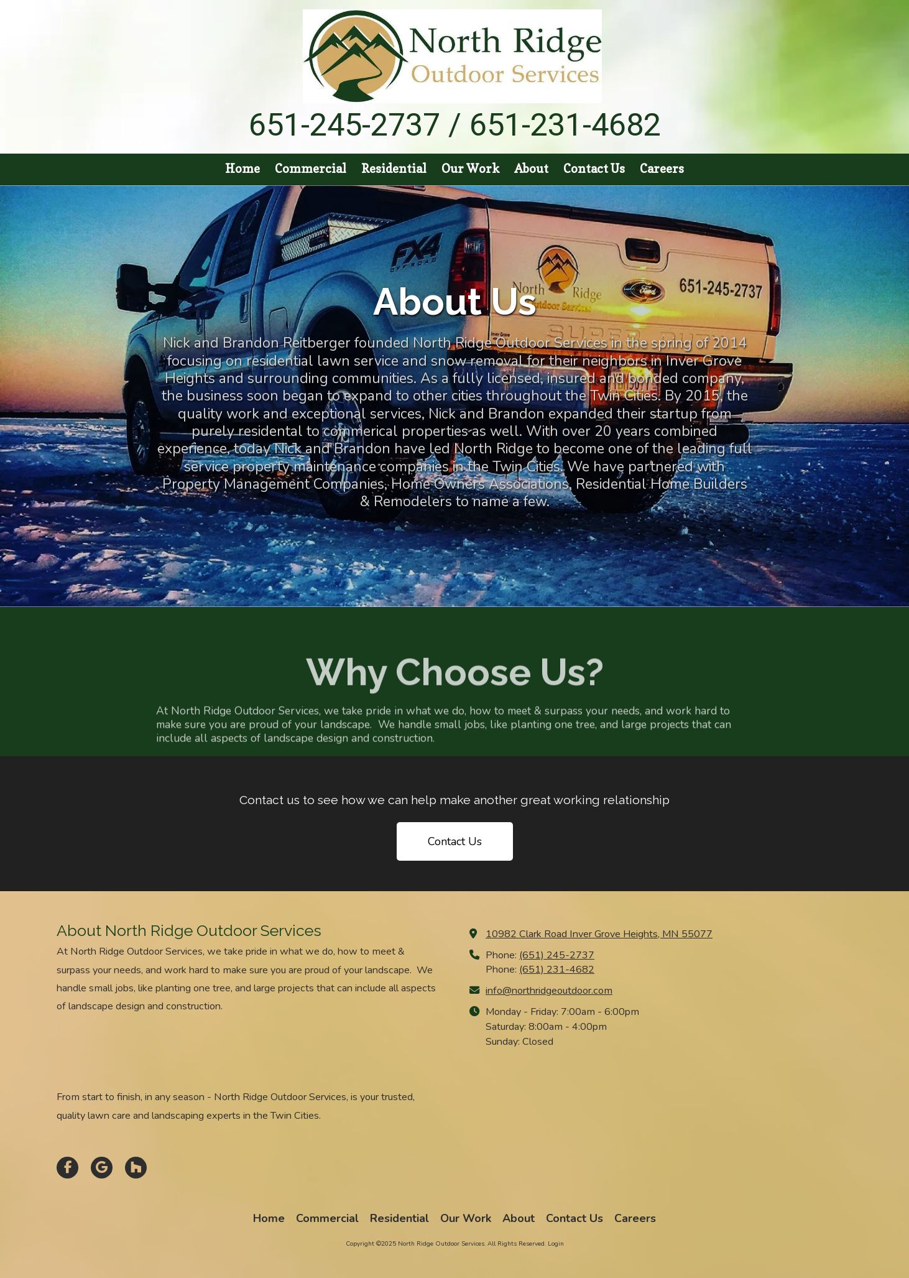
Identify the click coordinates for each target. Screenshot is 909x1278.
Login (556, 1243)
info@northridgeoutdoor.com (549, 991)
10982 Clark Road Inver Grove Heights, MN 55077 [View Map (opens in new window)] (599, 934)
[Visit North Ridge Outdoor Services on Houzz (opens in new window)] (136, 1167)
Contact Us (455, 841)
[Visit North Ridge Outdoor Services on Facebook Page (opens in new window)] (67, 1167)
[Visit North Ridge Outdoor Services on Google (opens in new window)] (102, 1167)
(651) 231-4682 (556, 969)
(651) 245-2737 (556, 955)
